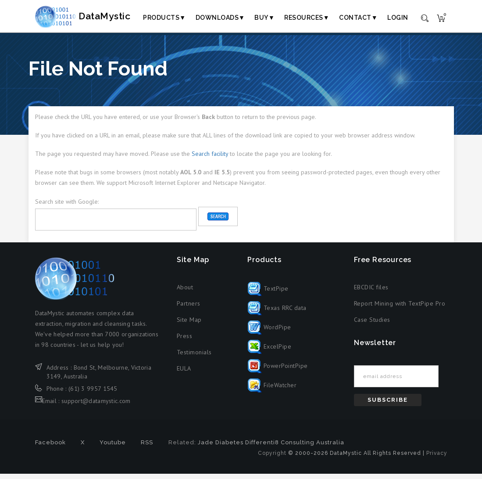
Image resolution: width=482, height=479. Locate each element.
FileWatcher (271, 390)
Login (397, 17)
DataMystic (94, 17)
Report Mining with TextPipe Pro (400, 309)
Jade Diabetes (220, 447)
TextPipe (268, 294)
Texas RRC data (277, 313)
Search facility (210, 159)
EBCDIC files (371, 292)
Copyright (272, 458)
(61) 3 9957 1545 (93, 393)
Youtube (113, 447)
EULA (184, 374)
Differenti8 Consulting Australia (294, 447)
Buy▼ (264, 17)
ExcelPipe (269, 352)
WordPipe (269, 332)
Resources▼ (306, 17)
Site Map (189, 325)
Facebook (50, 447)
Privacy (436, 458)
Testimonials (194, 357)
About (185, 292)
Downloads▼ (220, 17)
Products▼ (164, 17)
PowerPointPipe (277, 371)
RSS (147, 447)
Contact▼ (358, 17)
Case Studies (372, 325)
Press (185, 341)
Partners (188, 309)
